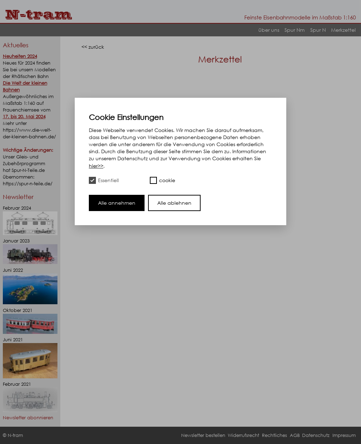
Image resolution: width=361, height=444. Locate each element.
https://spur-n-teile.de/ (28, 184)
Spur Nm (294, 29)
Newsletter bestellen (203, 435)
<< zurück (92, 46)
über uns (268, 29)
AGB (295, 435)
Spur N (318, 29)
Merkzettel (343, 29)
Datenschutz (316, 435)
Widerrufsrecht (243, 435)
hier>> (96, 165)
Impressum (344, 435)
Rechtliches (274, 435)
